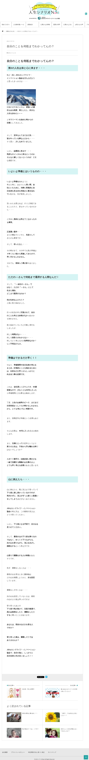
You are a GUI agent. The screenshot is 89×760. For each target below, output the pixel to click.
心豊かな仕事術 (45, 24)
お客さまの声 (79, 24)
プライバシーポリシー (17, 751)
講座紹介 (30, 24)
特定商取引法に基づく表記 (35, 751)
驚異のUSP (56, 24)
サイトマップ (50, 751)
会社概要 (5, 751)
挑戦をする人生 (10, 31)
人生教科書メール (18, 24)
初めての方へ (6, 24)
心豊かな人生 (67, 24)
